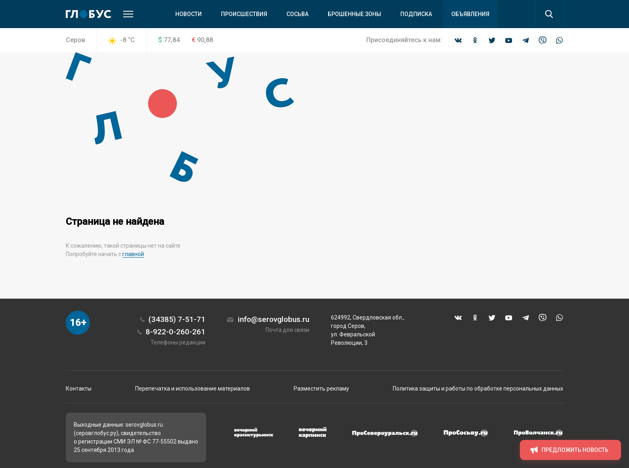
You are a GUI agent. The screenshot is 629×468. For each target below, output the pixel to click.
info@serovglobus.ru (273, 319)
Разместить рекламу (321, 388)
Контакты (78, 388)
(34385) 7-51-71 (176, 319)
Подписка (416, 14)
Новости (188, 14)
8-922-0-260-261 (175, 331)
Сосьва (297, 14)
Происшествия (244, 14)
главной (133, 254)
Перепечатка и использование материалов (192, 388)
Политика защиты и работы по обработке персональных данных (478, 388)
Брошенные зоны (354, 14)
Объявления (470, 14)
